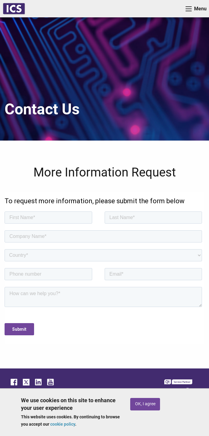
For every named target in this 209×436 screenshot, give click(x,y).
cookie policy (62, 424)
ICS (14, 8)
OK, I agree (145, 403)
